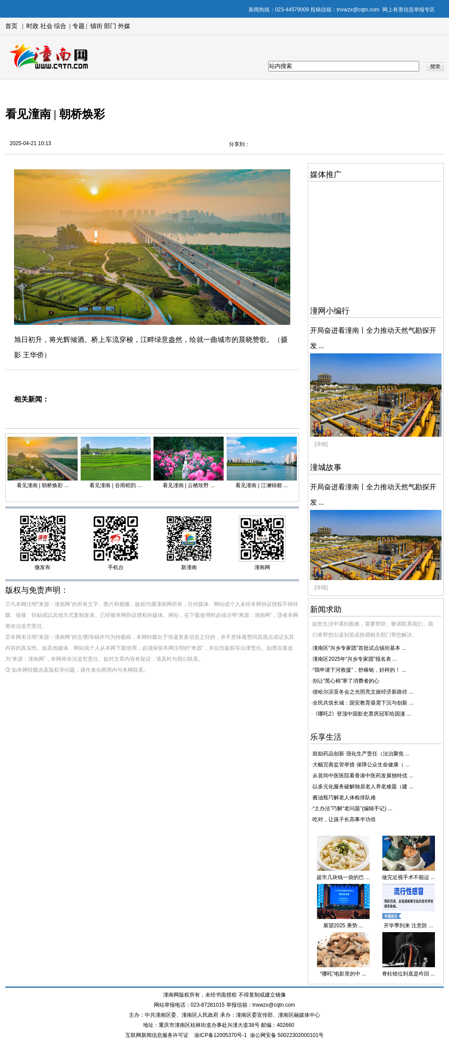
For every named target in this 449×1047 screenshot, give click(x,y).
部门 (110, 26)
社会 (46, 26)
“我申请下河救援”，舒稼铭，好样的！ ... (359, 670)
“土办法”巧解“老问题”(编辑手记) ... (352, 808)
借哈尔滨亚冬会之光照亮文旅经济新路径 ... (363, 692)
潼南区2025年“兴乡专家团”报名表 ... (355, 659)
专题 (78, 26)
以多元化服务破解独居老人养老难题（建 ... (363, 786)
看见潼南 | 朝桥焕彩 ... (43, 485)
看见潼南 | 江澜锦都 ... (261, 485)
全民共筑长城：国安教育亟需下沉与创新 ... (363, 703)
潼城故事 (326, 467)
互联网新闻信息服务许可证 (157, 1035)
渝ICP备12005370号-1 (220, 1035)
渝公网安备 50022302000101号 (287, 1035)
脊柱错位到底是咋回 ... (408, 974)
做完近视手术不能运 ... (408, 877)
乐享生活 (326, 737)
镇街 (96, 26)
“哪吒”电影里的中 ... (343, 974)
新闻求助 (326, 609)
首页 (11, 26)
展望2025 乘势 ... (343, 925)
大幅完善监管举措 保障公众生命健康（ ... (361, 765)
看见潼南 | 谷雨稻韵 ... (115, 485)
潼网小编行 (329, 310)
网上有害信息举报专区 (408, 10)
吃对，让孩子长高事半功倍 (344, 819)
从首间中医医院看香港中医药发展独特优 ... (363, 776)
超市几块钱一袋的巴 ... (343, 877)
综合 (60, 26)
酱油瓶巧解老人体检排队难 (344, 797)
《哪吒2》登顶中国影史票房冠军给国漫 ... (362, 714)
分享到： (239, 144)
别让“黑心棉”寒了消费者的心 (346, 681)
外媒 (124, 26)
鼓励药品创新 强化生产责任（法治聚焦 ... (361, 754)
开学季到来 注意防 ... (408, 925)
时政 (32, 26)
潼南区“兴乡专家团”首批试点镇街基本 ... (359, 648)
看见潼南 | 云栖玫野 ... (189, 485)
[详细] (321, 444)
